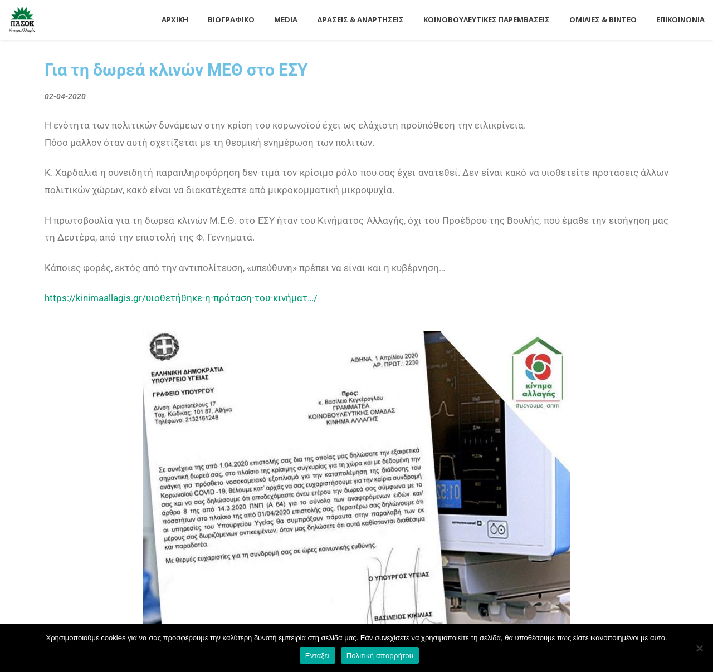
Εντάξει (317, 655)
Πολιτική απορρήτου (379, 655)
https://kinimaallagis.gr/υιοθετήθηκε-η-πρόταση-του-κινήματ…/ (181, 297)
